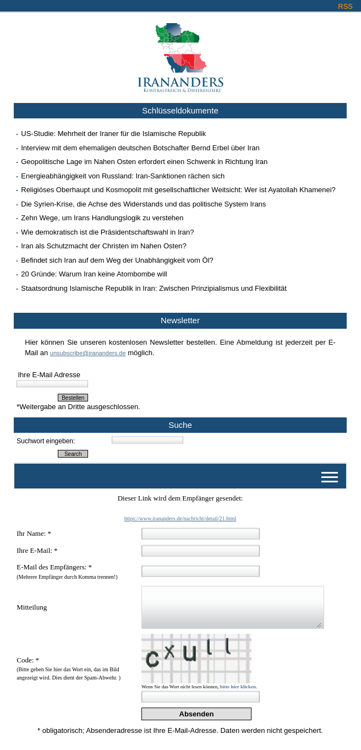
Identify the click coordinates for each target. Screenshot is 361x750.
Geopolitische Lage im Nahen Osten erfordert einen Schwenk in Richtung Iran (144, 161)
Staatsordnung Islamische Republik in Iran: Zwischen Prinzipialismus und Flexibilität (154, 288)
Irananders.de (180, 53)
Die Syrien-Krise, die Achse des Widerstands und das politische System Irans (143, 204)
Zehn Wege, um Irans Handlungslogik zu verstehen (102, 218)
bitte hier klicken (238, 686)
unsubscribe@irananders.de (88, 353)
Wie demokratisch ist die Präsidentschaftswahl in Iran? (107, 232)
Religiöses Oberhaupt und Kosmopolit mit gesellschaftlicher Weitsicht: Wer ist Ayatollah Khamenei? (178, 190)
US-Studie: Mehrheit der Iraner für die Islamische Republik (113, 133)
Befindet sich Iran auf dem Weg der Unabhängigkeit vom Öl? (117, 260)
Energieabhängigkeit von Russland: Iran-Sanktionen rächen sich (123, 176)
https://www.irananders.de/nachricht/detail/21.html (180, 518)
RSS (345, 6)
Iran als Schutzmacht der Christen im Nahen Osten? (104, 246)
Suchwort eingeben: (46, 441)
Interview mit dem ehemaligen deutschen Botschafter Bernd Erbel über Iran (140, 148)
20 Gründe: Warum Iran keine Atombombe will (94, 274)
